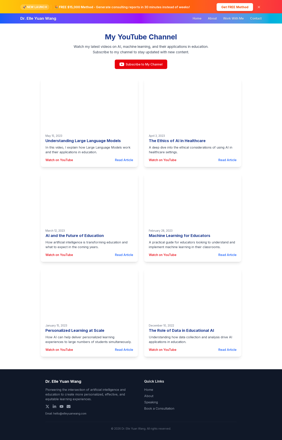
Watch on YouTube (59, 160)
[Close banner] (259, 7)
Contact (256, 18)
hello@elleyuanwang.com (69, 413)
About (212, 18)
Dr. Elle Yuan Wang (38, 18)
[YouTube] (61, 406)
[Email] (68, 406)
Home (197, 18)
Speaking (151, 402)
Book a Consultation (159, 408)
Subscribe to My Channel (141, 64)
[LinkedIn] (54, 406)
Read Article (124, 160)
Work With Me (233, 18)
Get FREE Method (234, 7)
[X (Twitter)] (47, 406)
